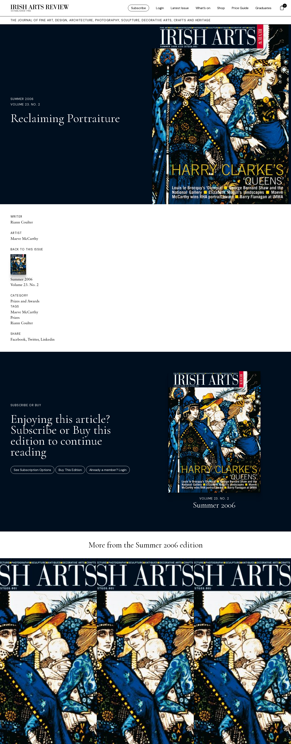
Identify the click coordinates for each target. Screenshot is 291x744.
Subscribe (138, 8)
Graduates (263, 8)
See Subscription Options (32, 470)
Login (160, 8)
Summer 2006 (22, 99)
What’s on (203, 8)
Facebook (18, 339)
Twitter (33, 339)
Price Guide (240, 8)
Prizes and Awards (25, 301)
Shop (221, 8)
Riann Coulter (22, 222)
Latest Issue (180, 8)
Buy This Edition (70, 470)
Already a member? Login (108, 470)
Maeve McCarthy (24, 238)
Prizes (15, 317)
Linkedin (48, 339)
